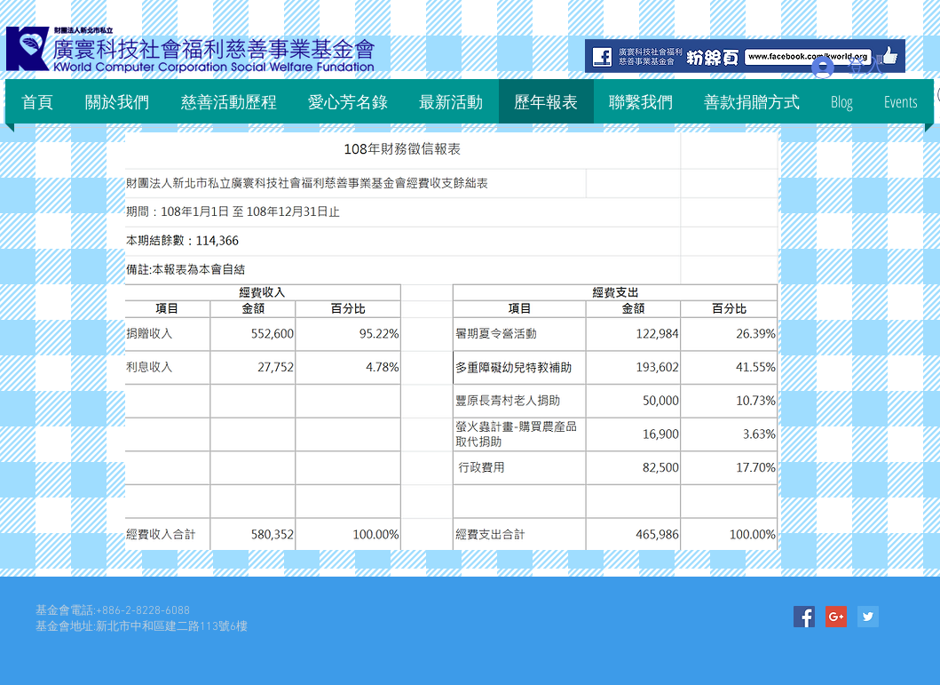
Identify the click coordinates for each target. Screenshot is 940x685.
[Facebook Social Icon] (804, 616)
